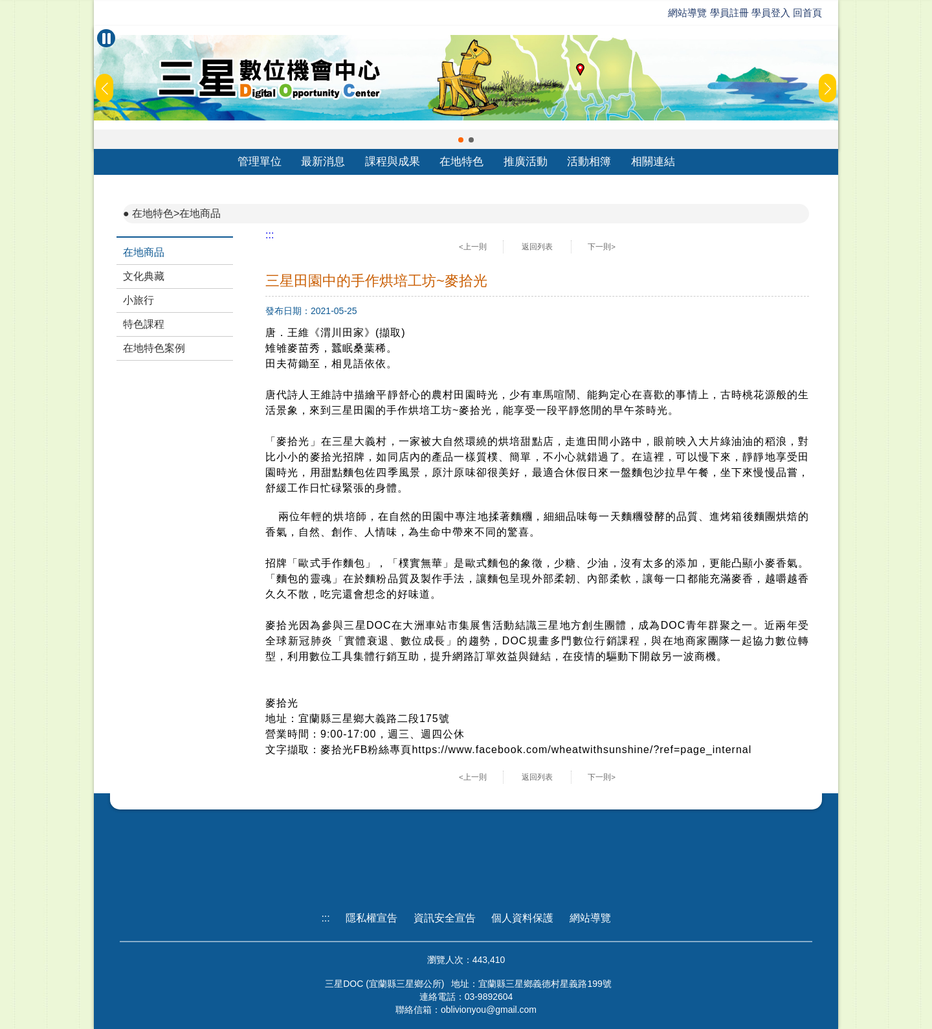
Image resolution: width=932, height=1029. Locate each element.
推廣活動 (526, 161)
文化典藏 (143, 276)
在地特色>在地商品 (176, 213)
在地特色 (461, 161)
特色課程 (143, 324)
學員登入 (770, 12)
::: (269, 234)
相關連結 (653, 161)
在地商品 (143, 252)
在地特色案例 (154, 348)
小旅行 (138, 300)
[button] (460, 139)
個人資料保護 (522, 917)
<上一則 (473, 247)
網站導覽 (687, 12)
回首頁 (807, 12)
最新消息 (323, 161)
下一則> (602, 247)
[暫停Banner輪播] (106, 38)
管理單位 (260, 161)
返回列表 (537, 247)
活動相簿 (589, 161)
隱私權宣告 (371, 917)
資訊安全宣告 (445, 917)
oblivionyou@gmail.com (489, 1009)
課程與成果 (392, 161)
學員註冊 (729, 12)
